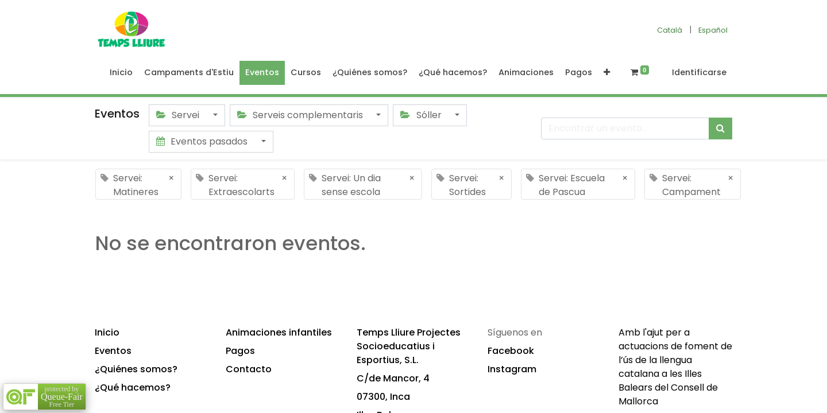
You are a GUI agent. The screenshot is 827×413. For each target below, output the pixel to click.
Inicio (107, 332)
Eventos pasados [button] (203, 141)
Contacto (249, 369)
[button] (607, 73)
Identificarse (699, 72)
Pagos (240, 350)
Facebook (511, 350)
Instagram (512, 369)
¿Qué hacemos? (133, 387)
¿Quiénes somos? (136, 369)
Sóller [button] (421, 115)
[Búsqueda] (720, 128)
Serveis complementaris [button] (301, 115)
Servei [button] (179, 115)
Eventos (113, 350)
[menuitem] (121, 73)
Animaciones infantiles (279, 332)
